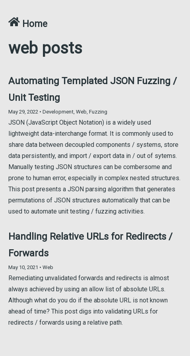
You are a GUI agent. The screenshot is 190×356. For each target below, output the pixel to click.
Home (27, 24)
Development (58, 112)
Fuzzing (98, 112)
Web (81, 112)
